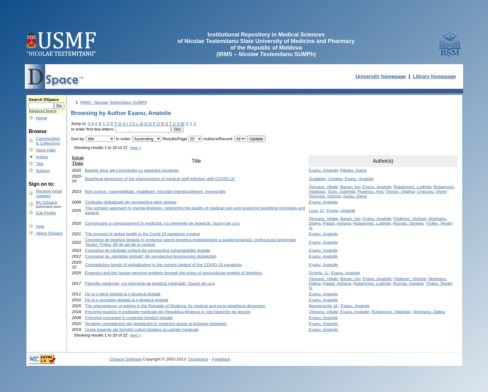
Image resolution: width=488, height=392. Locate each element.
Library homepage (434, 76)
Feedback (221, 359)
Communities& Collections (48, 141)
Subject (42, 170)
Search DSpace (44, 99)
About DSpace (49, 233)
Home (41, 118)
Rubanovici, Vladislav (391, 311)
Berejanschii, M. (323, 306)
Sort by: (78, 138)
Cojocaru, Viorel (431, 191)
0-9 (91, 123)
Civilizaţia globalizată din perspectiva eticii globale (130, 202)
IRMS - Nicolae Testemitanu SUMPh (113, 102)
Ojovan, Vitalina (400, 191)
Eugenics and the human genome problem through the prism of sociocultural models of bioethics (173, 272)
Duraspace (198, 359)
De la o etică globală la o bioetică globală (122, 294)
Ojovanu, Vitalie (323, 186)
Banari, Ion (350, 186)
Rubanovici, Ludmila (412, 186)
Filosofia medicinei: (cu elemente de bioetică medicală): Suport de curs (150, 283)
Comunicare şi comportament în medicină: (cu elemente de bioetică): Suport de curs (162, 223)
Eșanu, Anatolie (323, 170)
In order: (123, 138)
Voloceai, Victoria (324, 196)
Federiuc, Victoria (410, 218)
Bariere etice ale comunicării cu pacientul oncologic (132, 170)
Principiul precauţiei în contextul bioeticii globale (129, 317)
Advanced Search (42, 111)
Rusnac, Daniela (408, 223)
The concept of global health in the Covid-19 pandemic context (142, 234)
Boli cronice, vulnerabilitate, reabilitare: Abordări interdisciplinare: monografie (155, 191)
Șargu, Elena (355, 196)
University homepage (380, 76)
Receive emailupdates (49, 193)
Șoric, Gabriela (341, 191)
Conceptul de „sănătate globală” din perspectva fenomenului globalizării (150, 256)
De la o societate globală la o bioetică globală (126, 300)
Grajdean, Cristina (325, 178)
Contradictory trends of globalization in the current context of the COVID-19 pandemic (163, 264)
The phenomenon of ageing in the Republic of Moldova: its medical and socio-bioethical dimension (175, 306)
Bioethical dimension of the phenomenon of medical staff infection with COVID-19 (159, 178)
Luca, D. (316, 210)
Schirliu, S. (319, 272)
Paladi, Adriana (337, 223)
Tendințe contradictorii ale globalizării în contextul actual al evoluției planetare (156, 323)
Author (42, 157)
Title (40, 163)
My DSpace (46, 202)
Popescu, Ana (370, 191)
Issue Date (46, 150)
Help (40, 226)
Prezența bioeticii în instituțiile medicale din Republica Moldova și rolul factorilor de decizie (167, 311)
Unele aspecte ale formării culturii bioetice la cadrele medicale (142, 329)
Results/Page (174, 138)
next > (135, 147)
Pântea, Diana (353, 170)
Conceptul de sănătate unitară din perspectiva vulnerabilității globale (147, 250)
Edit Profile (46, 213)
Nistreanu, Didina (429, 311)
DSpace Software (126, 359)
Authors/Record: (218, 138)
